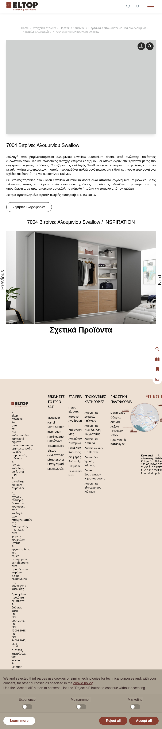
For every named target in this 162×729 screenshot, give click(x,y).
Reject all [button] (113, 720)
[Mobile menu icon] (151, 6)
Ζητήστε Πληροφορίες (29, 207)
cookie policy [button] (82, 683)
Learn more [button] (19, 720)
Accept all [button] (144, 720)
